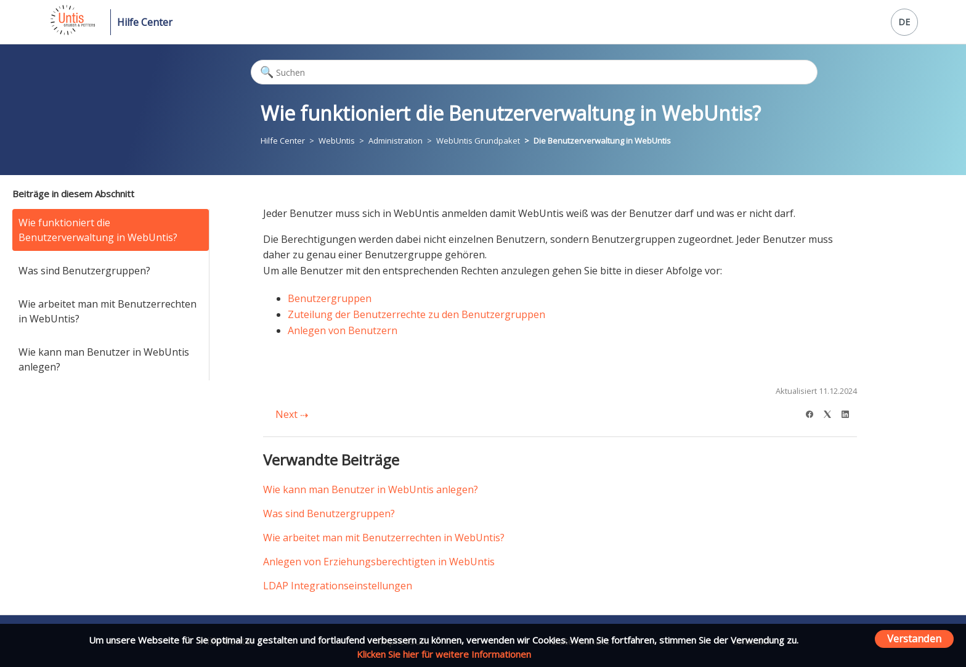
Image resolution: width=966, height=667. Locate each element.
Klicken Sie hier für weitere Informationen (444, 654)
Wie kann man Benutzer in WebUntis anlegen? (103, 359)
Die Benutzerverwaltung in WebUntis (602, 140)
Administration (395, 140)
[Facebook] (813, 412)
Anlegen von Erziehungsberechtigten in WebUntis (379, 561)
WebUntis (337, 140)
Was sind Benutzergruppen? (84, 270)
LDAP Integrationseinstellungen (337, 585)
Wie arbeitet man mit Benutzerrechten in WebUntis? (107, 311)
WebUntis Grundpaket (478, 140)
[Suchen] (534, 72)
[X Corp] (831, 412)
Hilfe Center (144, 22)
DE (904, 22)
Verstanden (914, 638)
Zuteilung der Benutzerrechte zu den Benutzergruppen (416, 314)
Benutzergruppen (329, 298)
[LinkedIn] (849, 412)
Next (291, 414)
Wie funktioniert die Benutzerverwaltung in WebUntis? (97, 230)
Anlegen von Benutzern (342, 330)
